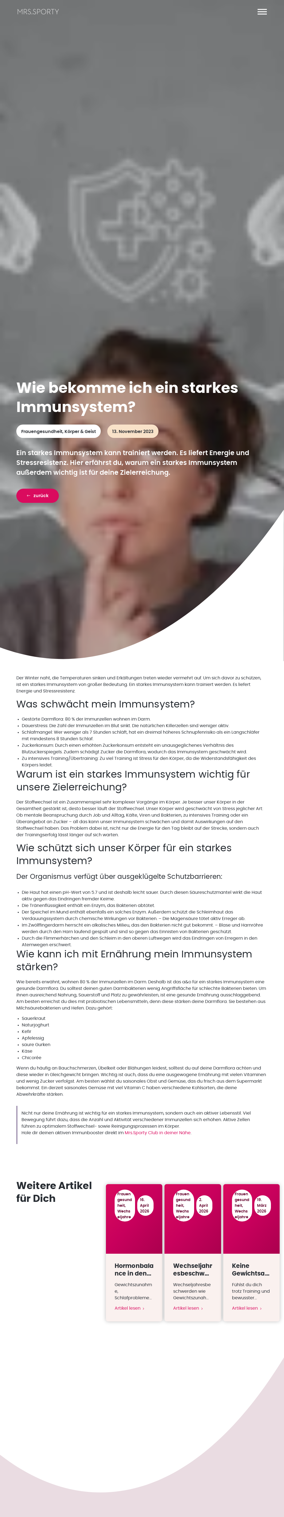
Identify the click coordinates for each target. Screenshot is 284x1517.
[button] (262, 11)
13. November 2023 (133, 434)
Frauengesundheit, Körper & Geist (58, 434)
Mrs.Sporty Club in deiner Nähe (158, 1135)
